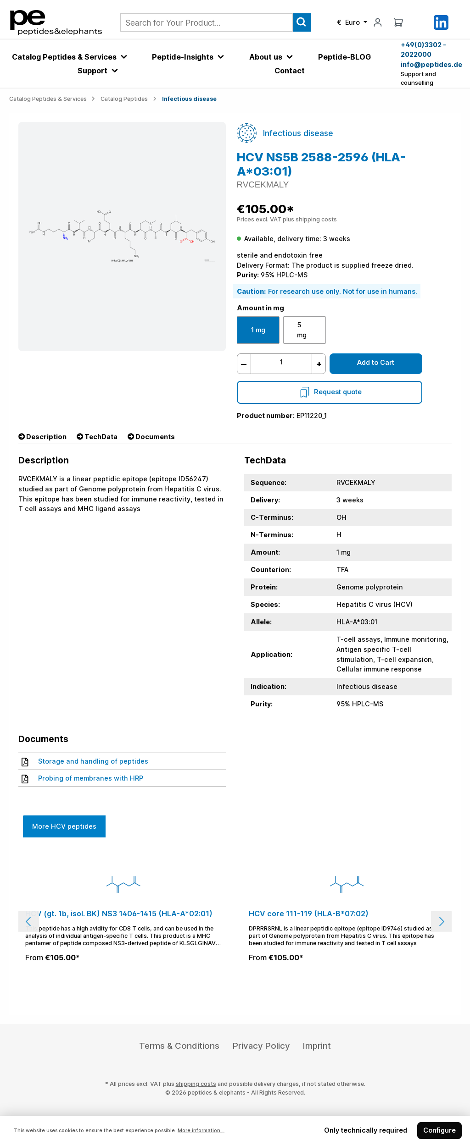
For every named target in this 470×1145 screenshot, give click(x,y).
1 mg (258, 330)
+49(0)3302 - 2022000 (423, 50)
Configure (439, 1130)
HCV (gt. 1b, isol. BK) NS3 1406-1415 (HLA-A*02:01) (119, 913)
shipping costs (196, 1083)
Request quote (329, 392)
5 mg (302, 330)
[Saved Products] (419, 22)
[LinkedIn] (441, 22)
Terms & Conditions (179, 1045)
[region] (235, 921)
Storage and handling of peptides (85, 761)
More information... (201, 1131)
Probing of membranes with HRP (82, 778)
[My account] (377, 22)
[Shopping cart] (398, 22)
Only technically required (365, 1130)
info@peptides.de (431, 64)
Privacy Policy (261, 1045)
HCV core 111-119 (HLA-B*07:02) (309, 913)
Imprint (317, 1045)
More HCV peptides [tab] (64, 826)
